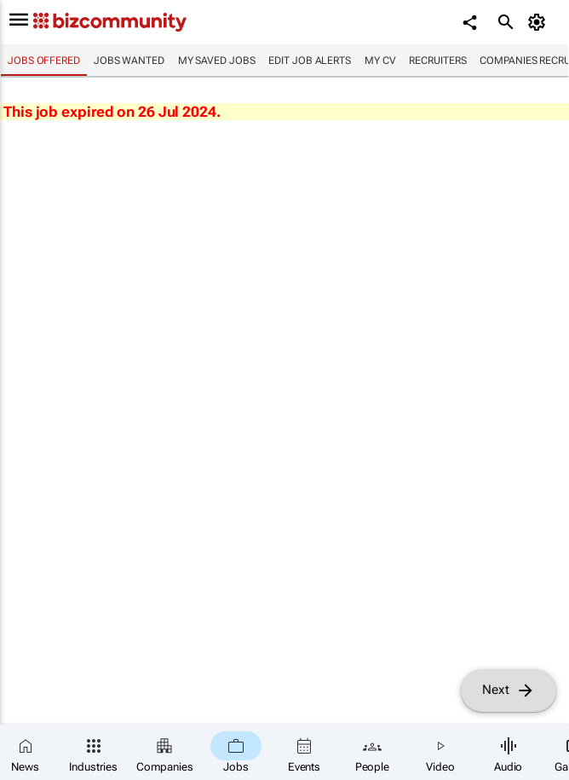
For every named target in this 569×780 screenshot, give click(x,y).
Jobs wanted (129, 60)
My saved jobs (217, 60)
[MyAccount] (539, 22)
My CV (380, 60)
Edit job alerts (309, 60)
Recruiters (437, 60)
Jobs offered (44, 60)
